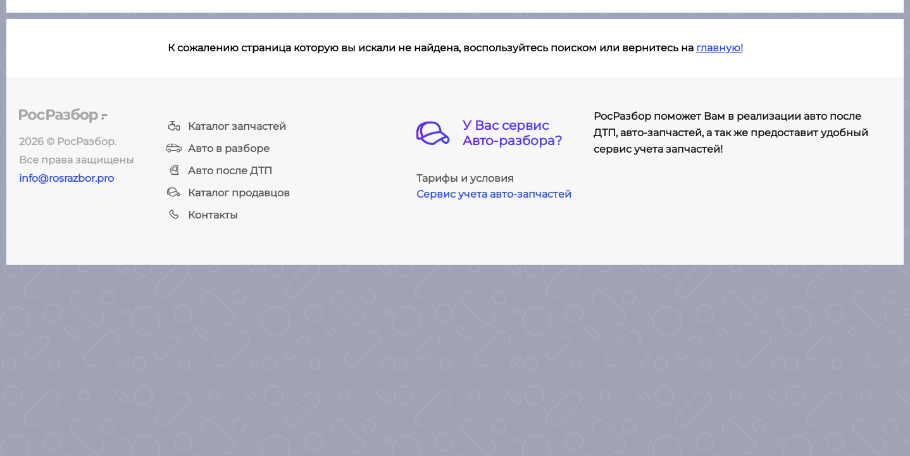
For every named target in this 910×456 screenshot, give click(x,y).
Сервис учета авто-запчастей (493, 194)
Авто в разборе (218, 148)
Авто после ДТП (219, 171)
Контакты (202, 215)
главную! (719, 48)
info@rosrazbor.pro (66, 178)
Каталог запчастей (226, 126)
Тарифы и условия (465, 178)
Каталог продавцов (228, 193)
